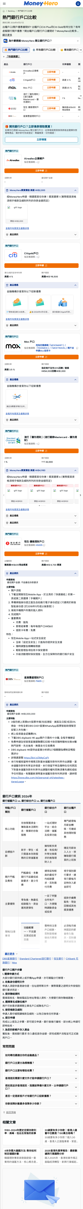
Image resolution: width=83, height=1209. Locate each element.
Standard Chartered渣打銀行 (35, 958)
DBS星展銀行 (9, 958)
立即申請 (51, 72)
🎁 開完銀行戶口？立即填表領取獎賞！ (29, 126)
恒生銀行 (58, 958)
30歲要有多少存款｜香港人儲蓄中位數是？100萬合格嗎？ (61, 1132)
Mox (14, 962)
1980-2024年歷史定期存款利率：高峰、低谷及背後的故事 (20, 1132)
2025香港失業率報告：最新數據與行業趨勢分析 (61, 1152)
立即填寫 (41, 139)
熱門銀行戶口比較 (25, 11)
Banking (11, 11)
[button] (41, 41)
